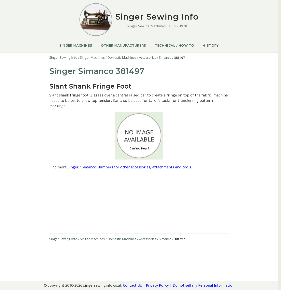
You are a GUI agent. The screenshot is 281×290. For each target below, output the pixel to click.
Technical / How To (174, 45)
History (210, 45)
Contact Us (132, 285)
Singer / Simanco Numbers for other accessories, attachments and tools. (130, 167)
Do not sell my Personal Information (203, 285)
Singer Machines (75, 45)
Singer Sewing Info (63, 57)
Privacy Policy (157, 285)
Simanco (165, 57)
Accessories (147, 57)
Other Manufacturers (123, 45)
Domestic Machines (121, 57)
